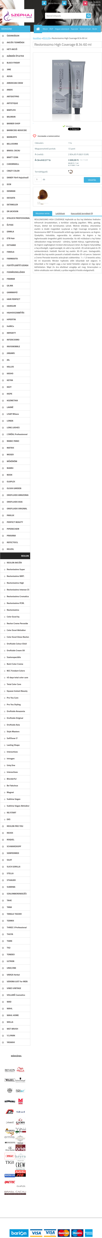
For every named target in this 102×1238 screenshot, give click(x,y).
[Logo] (18, 15)
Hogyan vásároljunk (62, 29)
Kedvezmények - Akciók (88, 29)
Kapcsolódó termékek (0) (82, 213)
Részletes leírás (43, 213)
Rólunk (45, 29)
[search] (88, 15)
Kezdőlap (37, 38)
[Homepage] (38, 29)
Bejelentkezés (54, 3)
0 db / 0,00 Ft (94, 2)
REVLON (46, 38)
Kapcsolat (74, 29)
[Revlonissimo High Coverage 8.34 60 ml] (42, 189)
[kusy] (38, 179)
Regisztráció (73, 3)
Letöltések (60, 213)
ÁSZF (51, 29)
